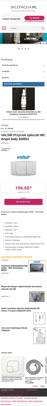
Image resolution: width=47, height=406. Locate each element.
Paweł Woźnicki (19, 390)
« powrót (35, 386)
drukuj (42, 386)
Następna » (5, 150)
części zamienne (17, 132)
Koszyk (36, 18)
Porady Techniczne (11, 19)
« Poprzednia (5, 148)
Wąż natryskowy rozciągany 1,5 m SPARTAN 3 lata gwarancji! (34, 379)
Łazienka (5, 132)
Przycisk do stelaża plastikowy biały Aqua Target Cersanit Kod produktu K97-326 (12, 379)
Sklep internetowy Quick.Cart (12, 395)
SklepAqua (23, 7)
